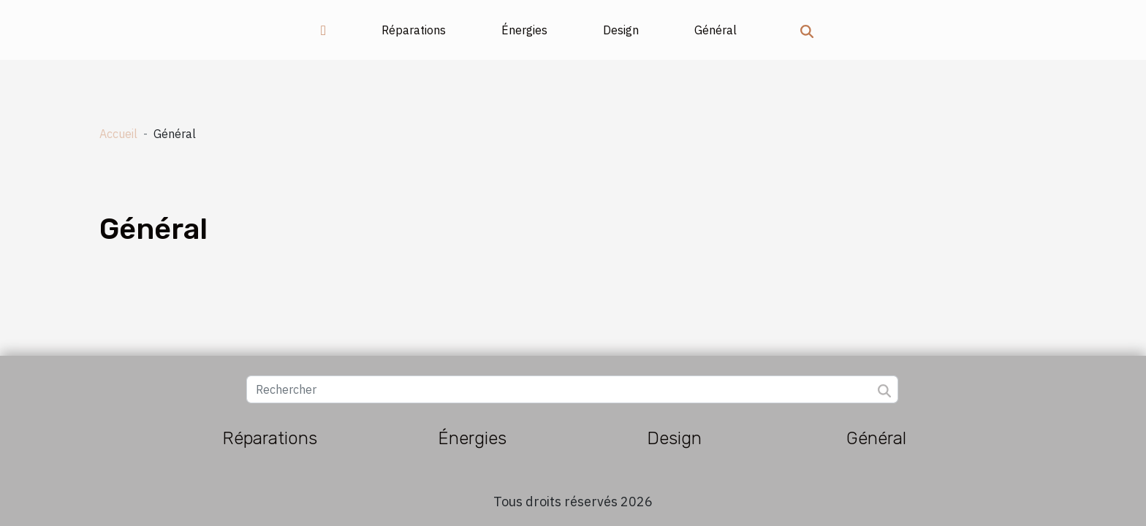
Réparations (414, 30)
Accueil (118, 133)
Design (621, 30)
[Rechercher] (572, 389)
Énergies (524, 30)
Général (715, 30)
